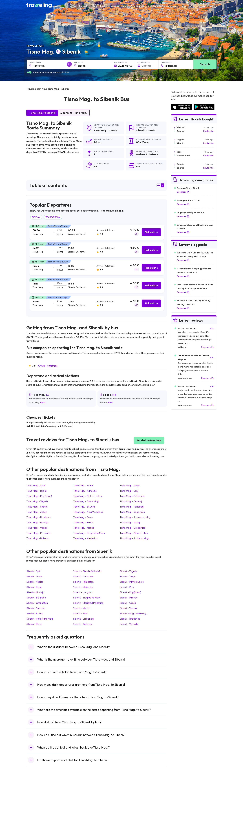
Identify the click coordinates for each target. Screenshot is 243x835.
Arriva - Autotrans (47, 365)
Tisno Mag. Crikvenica (132, 496)
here (42, 402)
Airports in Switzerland (182, 805)
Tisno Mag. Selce (83, 517)
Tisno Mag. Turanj (130, 522)
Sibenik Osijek (128, 602)
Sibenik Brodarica (130, 618)
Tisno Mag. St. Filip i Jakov (87, 496)
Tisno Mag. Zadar (83, 485)
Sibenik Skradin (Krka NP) (87, 571)
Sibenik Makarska (83, 587)
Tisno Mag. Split (35, 485)
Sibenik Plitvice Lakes (132, 581)
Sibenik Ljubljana (82, 592)
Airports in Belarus (180, 802)
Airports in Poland (179, 818)
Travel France (35, 812)
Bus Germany (82, 799)
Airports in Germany (181, 812)
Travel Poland (34, 815)
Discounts (173, 5)
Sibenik (140, 130)
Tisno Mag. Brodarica (38, 517)
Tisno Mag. (100, 130)
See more (183, 191)
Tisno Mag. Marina (83, 527)
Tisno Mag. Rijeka (36, 490)
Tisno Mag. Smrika (37, 506)
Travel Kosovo (35, 825)
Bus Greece (81, 805)
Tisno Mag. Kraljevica (85, 538)
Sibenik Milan (80, 613)
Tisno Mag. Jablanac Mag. (134, 538)
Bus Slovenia (81, 802)
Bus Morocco (81, 792)
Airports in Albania (180, 815)
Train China (128, 799)
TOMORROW (52, 217)
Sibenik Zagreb (128, 571)
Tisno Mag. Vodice (37, 527)
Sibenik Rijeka (34, 587)
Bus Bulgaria (81, 795)
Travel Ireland (34, 821)
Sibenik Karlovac (82, 623)
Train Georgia (130, 802)
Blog (184, 5)
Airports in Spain (179, 792)
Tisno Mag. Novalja (37, 522)
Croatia (112, 130)
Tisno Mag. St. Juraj (84, 506)
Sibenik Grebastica (37, 602)
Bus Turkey (80, 821)
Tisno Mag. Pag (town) (39, 496)
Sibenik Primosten (83, 581)
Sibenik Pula (127, 587)
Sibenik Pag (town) (130, 592)
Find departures (156, 5)
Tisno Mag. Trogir (130, 485)
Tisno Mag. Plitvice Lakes (134, 533)
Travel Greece (35, 802)
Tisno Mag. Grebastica (132, 527)
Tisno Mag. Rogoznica (132, 511)
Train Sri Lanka (130, 795)
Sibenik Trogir (128, 576)
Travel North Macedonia (40, 795)
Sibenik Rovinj (34, 613)
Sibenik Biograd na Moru (87, 597)
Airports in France (179, 795)
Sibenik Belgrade (36, 597)
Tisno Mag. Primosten (38, 533)
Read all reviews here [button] (149, 440)
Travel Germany (36, 805)
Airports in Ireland (179, 799)
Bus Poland (80, 815)
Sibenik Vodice (34, 581)
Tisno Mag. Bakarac (37, 538)
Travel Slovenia (35, 818)
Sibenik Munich (81, 608)
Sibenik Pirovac (128, 597)
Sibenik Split (33, 571)
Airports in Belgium (180, 821)
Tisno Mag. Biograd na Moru (89, 533)
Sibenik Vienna (128, 608)
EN (193, 5)
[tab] (97, 232)
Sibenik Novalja (35, 592)
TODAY (36, 217)
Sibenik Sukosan (35, 608)
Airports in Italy (178, 808)
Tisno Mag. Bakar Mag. (86, 501)
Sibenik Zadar (34, 576)
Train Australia (130, 805)
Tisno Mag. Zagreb (37, 501)
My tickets (209, 6)
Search (205, 64)
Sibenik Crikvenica (83, 618)
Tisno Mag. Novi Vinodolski (88, 511)
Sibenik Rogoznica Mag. (133, 613)
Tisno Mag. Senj (129, 490)
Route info (208, 131)
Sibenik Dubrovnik (83, 576)
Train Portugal (130, 792)
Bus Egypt (80, 812)
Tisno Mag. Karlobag (132, 506)
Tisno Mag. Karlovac (85, 490)
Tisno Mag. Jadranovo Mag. (135, 517)
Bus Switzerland (83, 818)
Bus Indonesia (82, 825)
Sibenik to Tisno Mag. (73, 113)
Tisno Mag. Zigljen (36, 511)
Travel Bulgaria (35, 799)
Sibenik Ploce (34, 623)
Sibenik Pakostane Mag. (39, 618)
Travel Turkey (34, 808)
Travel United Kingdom (39, 792)
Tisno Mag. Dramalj (131, 501)
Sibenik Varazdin (129, 623)
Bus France (80, 808)
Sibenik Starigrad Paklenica (88, 602)
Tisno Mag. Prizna (83, 522)
